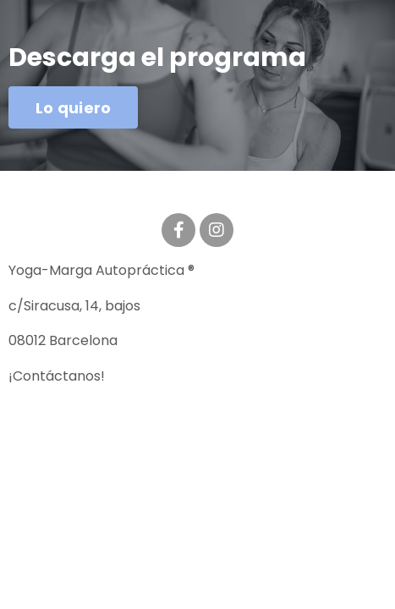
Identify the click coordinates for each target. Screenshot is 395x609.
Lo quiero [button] (73, 107)
